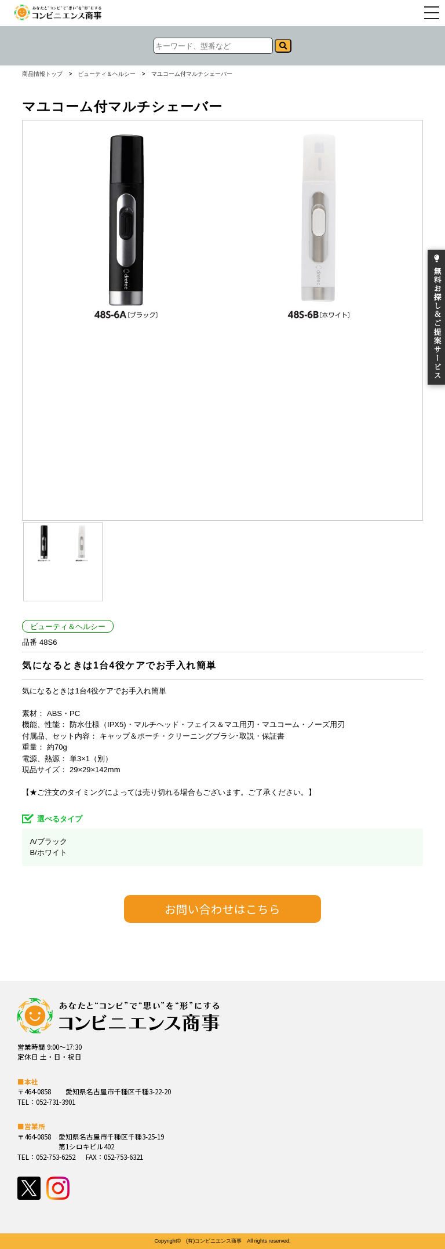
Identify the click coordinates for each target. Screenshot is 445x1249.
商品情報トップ (42, 74)
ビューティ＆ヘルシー (107, 74)
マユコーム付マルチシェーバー (191, 74)
